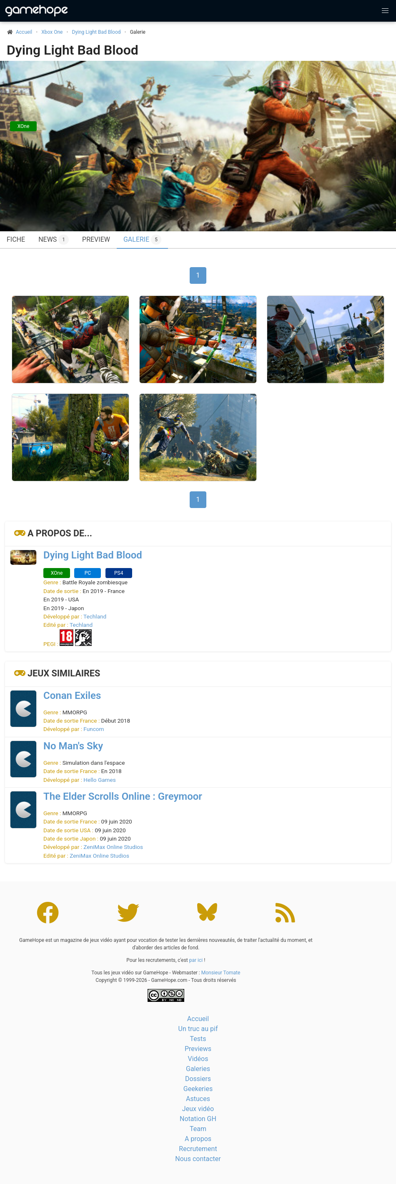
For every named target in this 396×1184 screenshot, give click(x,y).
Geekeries (198, 1089)
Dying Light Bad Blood (96, 32)
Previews (198, 1049)
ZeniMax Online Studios (113, 847)
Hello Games (99, 779)
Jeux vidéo (198, 1109)
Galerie (142, 240)
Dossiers (198, 1079)
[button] (385, 11)
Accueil (198, 1019)
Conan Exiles (72, 695)
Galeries (198, 1069)
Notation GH (198, 1119)
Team (198, 1129)
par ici (196, 960)
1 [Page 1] (198, 275)
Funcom (93, 729)
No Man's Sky (73, 746)
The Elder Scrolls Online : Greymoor (122, 796)
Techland (94, 616)
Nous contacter (198, 1159)
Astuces (198, 1099)
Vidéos (198, 1059)
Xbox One (52, 32)
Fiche (16, 239)
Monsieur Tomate (221, 973)
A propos (198, 1139)
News (53, 240)
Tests (198, 1039)
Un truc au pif (198, 1029)
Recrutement (198, 1149)
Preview (96, 239)
